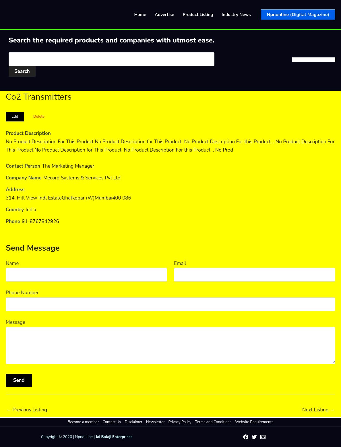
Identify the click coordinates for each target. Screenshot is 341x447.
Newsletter (155, 422)
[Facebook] (245, 437)
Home (140, 15)
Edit (14, 116)
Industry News (236, 15)
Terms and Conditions (213, 422)
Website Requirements (254, 422)
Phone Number (22, 292)
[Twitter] (254, 437)
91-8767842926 (40, 221)
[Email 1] (263, 437)
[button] (298, 14)
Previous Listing (26, 410)
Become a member (83, 422)
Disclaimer (133, 422)
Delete (38, 116)
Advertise (164, 15)
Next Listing (318, 410)
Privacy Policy (179, 422)
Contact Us (112, 422)
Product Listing (198, 15)
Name (12, 263)
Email (180, 263)
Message (15, 322)
